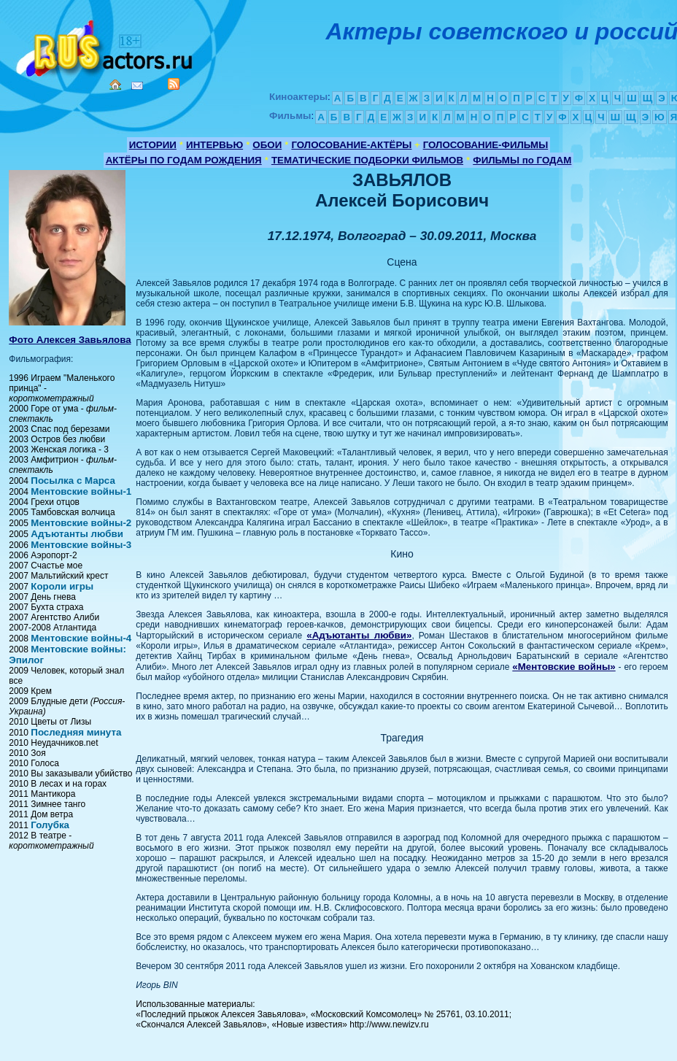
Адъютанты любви (77, 533)
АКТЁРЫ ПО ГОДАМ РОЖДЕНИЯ (184, 160)
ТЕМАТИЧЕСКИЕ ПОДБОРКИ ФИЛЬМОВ (367, 160)
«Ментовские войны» (563, 666)
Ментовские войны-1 (81, 491)
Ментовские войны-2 (81, 522)
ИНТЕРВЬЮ (214, 144)
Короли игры (62, 586)
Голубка (50, 824)
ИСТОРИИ (153, 144)
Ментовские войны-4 (81, 638)
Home (115, 85)
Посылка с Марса (73, 480)
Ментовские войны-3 (81, 544)
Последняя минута (76, 732)
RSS (173, 84)
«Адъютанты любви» (358, 635)
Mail (137, 86)
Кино (106, 46)
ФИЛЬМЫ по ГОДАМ (522, 160)
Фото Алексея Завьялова (70, 339)
